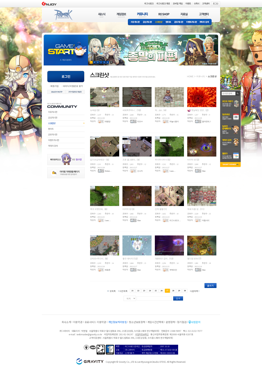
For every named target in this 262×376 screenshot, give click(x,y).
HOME (190, 76)
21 (132, 290)
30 (185, 290)
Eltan (203, 171)
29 (179, 290)
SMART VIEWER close (230, 165)
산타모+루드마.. (97, 258)
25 (156, 290)
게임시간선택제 (155, 322)
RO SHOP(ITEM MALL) (164, 15)
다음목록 (194, 290)
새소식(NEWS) (102, 15)
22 (138, 290)
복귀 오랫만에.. (97, 209)
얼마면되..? (206, 121)
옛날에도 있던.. (198, 110)
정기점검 (181, 322)
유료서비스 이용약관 (95, 322)
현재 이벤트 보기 (111, 62)
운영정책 (170, 322)
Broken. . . (108, 171)
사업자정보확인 (142, 334)
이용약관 (77, 322)
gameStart (66, 47)
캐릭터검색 (66, 146)
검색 (178, 298)
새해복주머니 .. (129, 110)
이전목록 (123, 290)
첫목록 (113, 290)
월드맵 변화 (192, 258)
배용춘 (107, 270)
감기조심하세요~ (98, 159)
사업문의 (195, 322)
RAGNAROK (63, 15)
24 (150, 290)
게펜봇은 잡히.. (162, 258)
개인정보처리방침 (117, 322)
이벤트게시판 (192, 22)
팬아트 (168, 22)
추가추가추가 (161, 159)
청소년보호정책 (137, 322)
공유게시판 (179, 22)
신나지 (140, 171)
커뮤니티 (200, 76)
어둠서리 (205, 220)
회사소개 (66, 322)
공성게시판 (147, 22)
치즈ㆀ (140, 121)
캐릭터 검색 (205, 22)
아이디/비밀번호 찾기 (73, 85)
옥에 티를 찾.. (193, 209)
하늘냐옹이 (174, 121)
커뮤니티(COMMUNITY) (142, 15)
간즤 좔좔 (159, 209)
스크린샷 (159, 22)
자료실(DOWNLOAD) (184, 15)
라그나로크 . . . (175, 220)
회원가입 (54, 85)
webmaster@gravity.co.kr (89, 334)
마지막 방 (191, 159)
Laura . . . (172, 171)
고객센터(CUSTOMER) (204, 15)
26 (162, 290)
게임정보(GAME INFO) (121, 15)
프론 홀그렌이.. (129, 159)
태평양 (107, 121)
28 (173, 290)
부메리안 (173, 270)
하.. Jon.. (159, 110)
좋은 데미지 (128, 258)
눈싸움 (93, 110)
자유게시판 (134, 22)
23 (144, 290)
